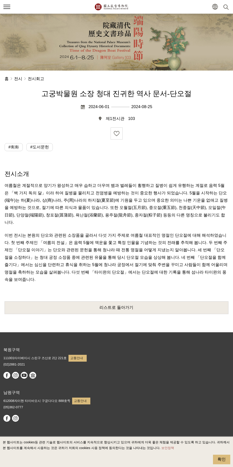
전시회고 (36, 78)
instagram (15, 375)
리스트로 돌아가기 (116, 307)
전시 (18, 78)
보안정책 (167, 448)
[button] (215, 7)
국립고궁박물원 (111, 7)
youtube (24, 375)
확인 (222, 459)
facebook (6, 375)
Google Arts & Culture (32, 375)
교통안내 (76, 358)
